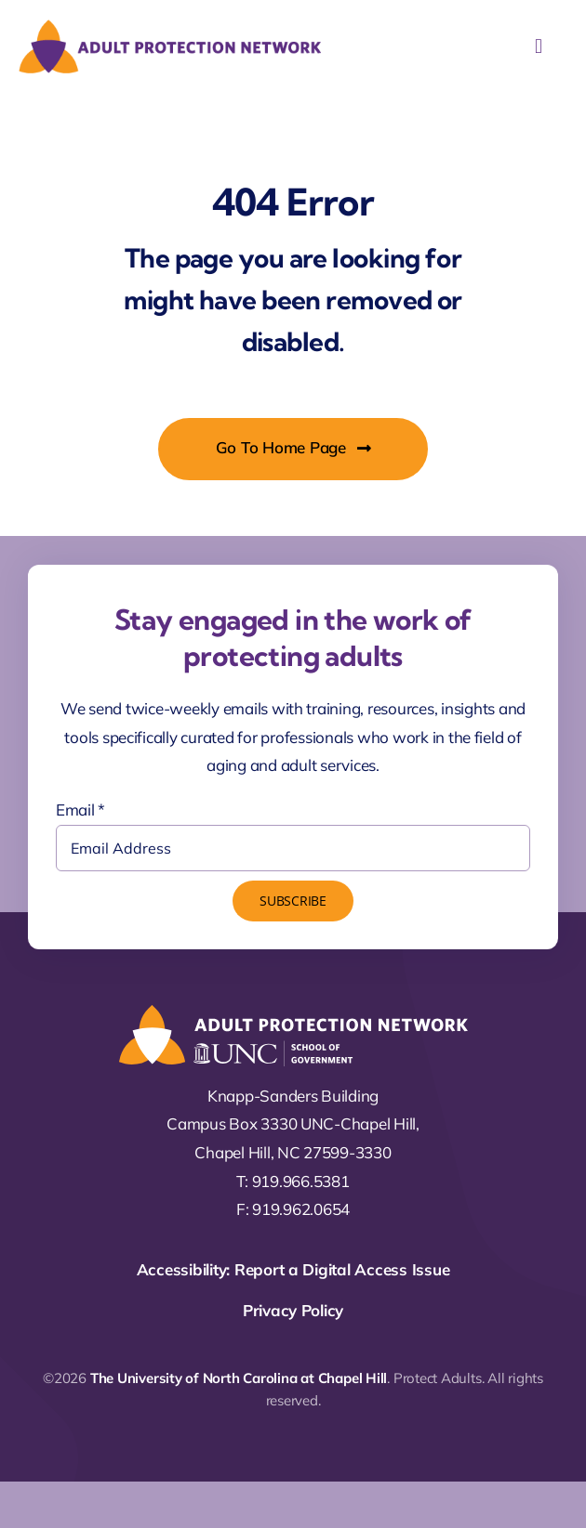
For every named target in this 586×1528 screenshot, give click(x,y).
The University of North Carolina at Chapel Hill (238, 1378)
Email (80, 809)
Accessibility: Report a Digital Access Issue (293, 1269)
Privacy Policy (293, 1310)
